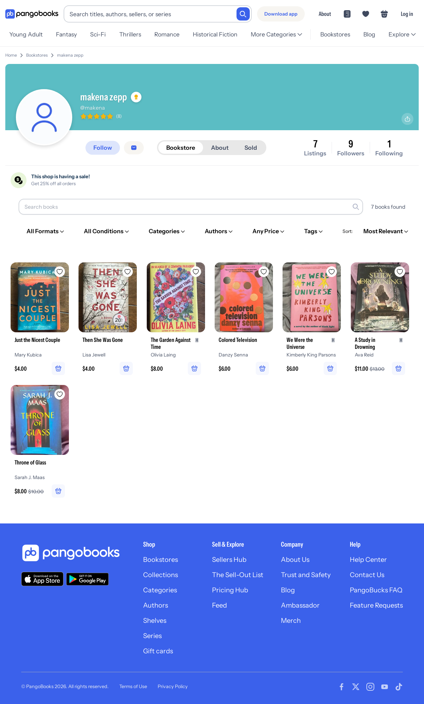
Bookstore (180, 147)
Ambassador (300, 605)
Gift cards (158, 651)
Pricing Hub (230, 590)
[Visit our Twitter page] (356, 687)
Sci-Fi (98, 34)
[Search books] (191, 207)
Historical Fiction (215, 34)
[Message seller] (134, 147)
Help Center (368, 560)
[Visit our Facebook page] (341, 687)
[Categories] (167, 231)
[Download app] (281, 14)
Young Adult (26, 34)
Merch (291, 620)
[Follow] (102, 148)
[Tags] (314, 231)
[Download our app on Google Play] (87, 579)
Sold (250, 147)
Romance (167, 34)
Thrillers (130, 34)
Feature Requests (376, 605)
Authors (155, 605)
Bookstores (335, 34)
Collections (160, 575)
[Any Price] (268, 231)
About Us (295, 560)
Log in (407, 13)
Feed (219, 605)
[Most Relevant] (386, 231)
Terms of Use (133, 686)
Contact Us (367, 575)
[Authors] (219, 231)
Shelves (154, 620)
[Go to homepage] (31, 14)
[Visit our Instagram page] (370, 687)
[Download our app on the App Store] (42, 579)
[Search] (243, 14)
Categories (160, 590)
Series (152, 636)
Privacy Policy (173, 686)
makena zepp (70, 55)
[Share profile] (407, 119)
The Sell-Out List (237, 575)
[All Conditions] (107, 231)
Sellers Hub (229, 560)
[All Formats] (46, 231)
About (325, 13)
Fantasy (66, 34)
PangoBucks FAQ (376, 590)
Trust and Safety (306, 575)
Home (11, 55)
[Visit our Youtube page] (385, 687)
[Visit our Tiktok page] (399, 687)
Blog (369, 34)
